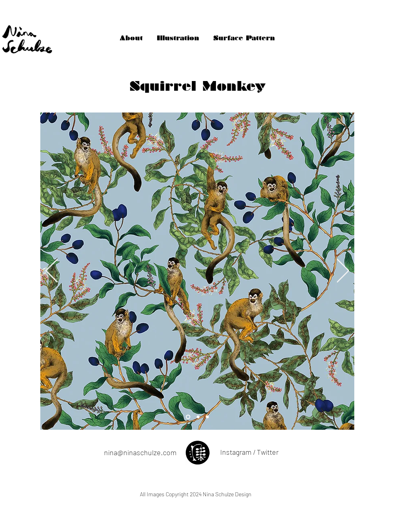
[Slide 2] (207, 417)
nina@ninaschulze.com (140, 452)
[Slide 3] (188, 417)
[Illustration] (177, 38)
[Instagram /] (237, 452)
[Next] (343, 271)
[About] (131, 38)
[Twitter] (267, 452)
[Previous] (52, 271)
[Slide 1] (198, 417)
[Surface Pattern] (244, 38)
